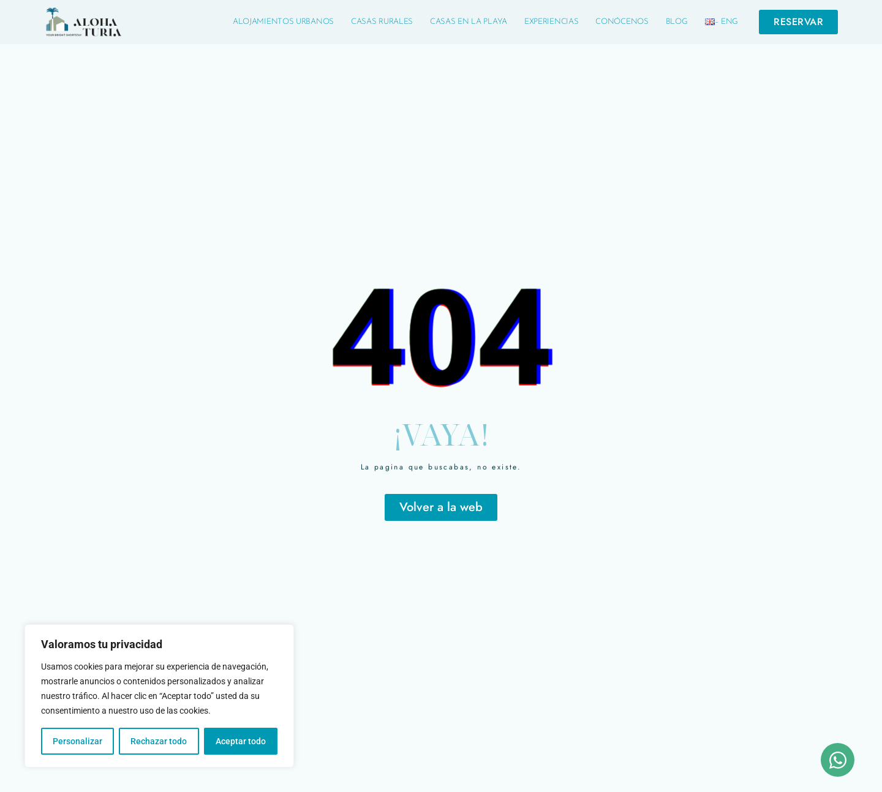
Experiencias (551, 22)
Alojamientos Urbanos (283, 22)
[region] (159, 696)
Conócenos (621, 22)
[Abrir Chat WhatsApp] (837, 760)
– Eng (722, 22)
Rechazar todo (158, 741)
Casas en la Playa (468, 22)
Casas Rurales (382, 22)
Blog (677, 22)
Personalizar (77, 741)
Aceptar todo (241, 741)
